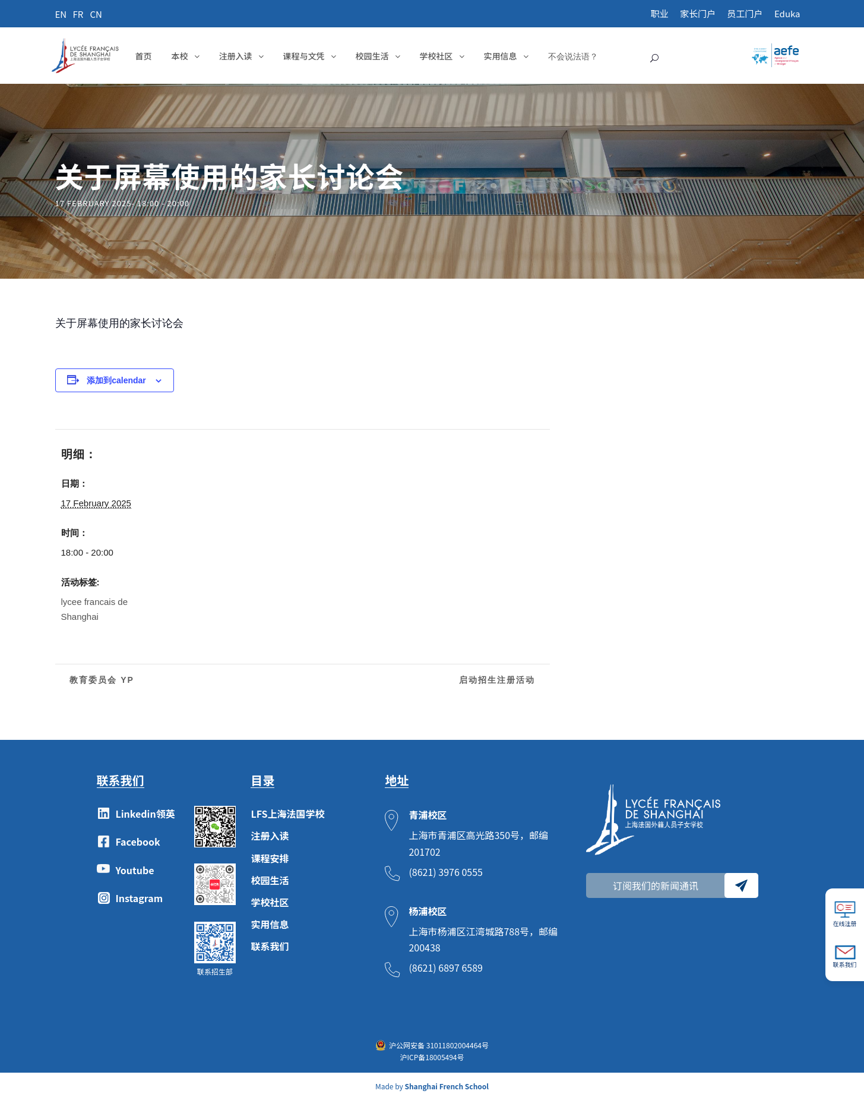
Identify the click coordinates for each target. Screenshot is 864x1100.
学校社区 (436, 56)
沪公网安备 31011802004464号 (439, 1045)
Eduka (787, 13)
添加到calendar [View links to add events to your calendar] (116, 380)
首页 (143, 56)
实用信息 (500, 56)
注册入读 (235, 56)
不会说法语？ (573, 56)
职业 (660, 13)
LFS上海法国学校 (287, 813)
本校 (180, 56)
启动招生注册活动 (499, 680)
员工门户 (745, 13)
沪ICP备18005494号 (432, 1057)
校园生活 (372, 56)
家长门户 (698, 13)
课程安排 (270, 858)
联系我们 (270, 946)
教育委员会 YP (100, 680)
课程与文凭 (304, 56)
